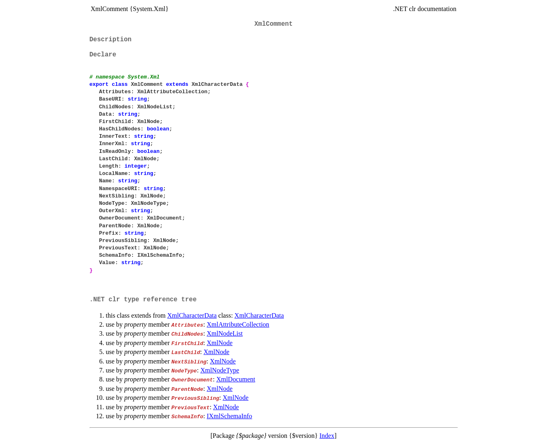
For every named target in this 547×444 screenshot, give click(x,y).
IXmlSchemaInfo (229, 416)
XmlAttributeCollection (238, 324)
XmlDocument (235, 379)
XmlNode (219, 342)
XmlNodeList (225, 333)
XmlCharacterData (192, 315)
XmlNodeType (219, 370)
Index (327, 435)
